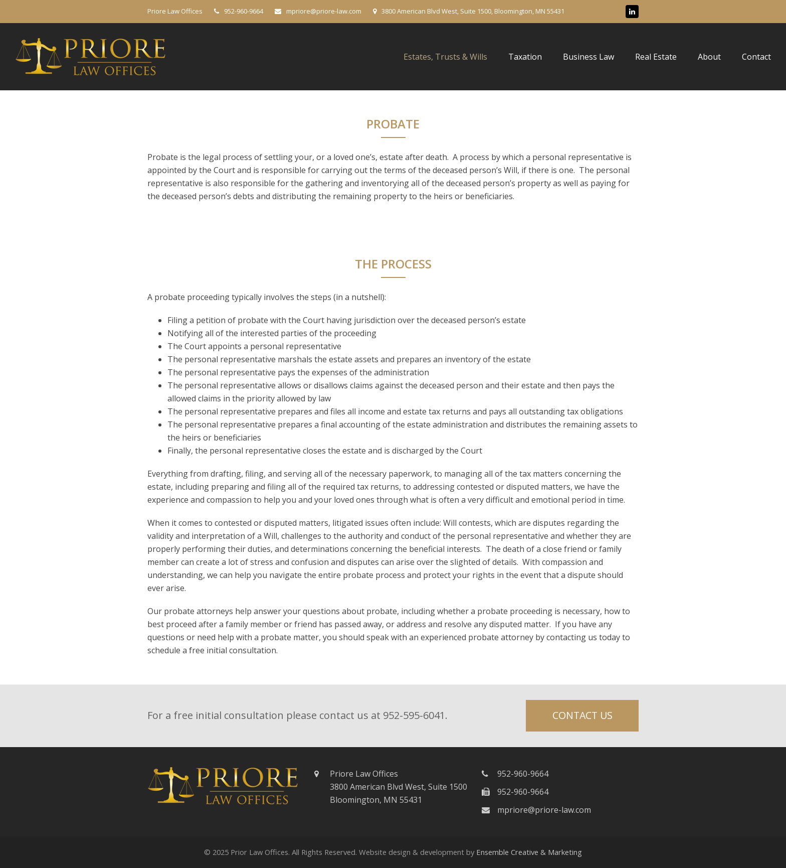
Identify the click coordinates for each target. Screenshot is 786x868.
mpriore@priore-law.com (544, 809)
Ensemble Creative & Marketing (529, 852)
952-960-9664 (243, 11)
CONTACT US (582, 715)
